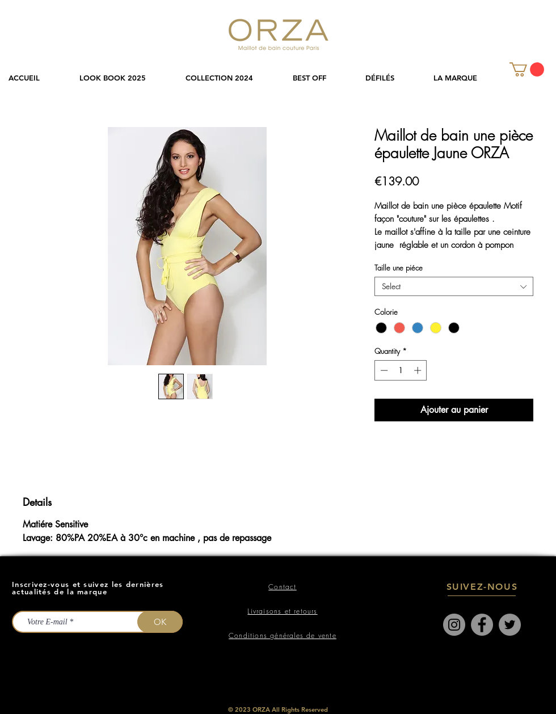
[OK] (160, 622)
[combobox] (453, 286)
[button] (230, 78)
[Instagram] (454, 625)
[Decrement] (383, 370)
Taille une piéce (398, 268)
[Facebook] (482, 625)
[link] (526, 69)
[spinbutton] (401, 370)
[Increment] (419, 370)
